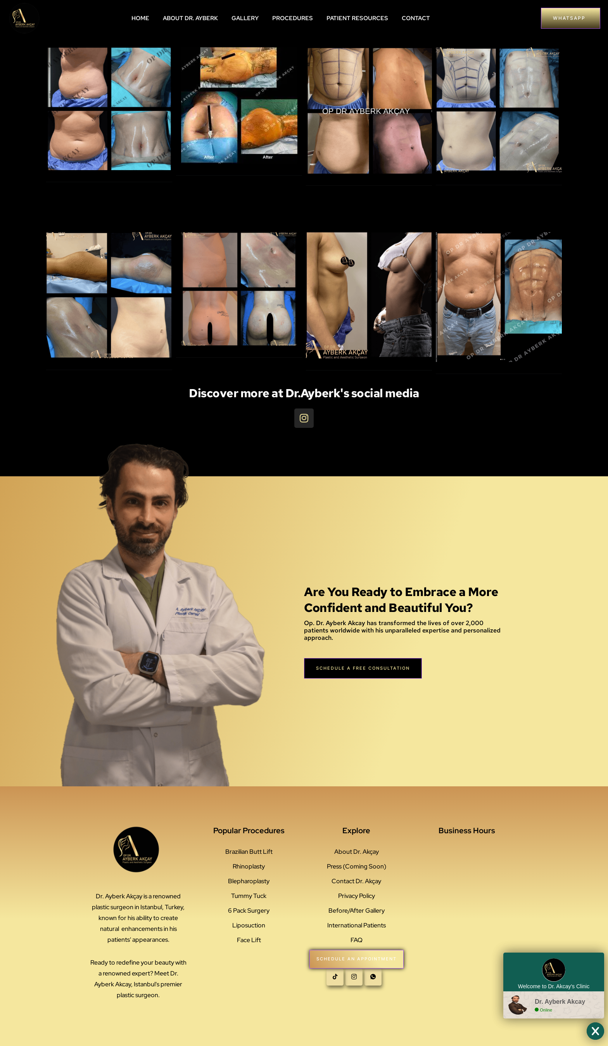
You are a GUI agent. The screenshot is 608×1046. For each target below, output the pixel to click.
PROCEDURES (292, 18)
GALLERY (245, 18)
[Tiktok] (335, 980)
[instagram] (354, 980)
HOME (140, 18)
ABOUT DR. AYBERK (190, 18)
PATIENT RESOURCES (357, 18)
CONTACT (416, 18)
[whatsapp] (373, 980)
